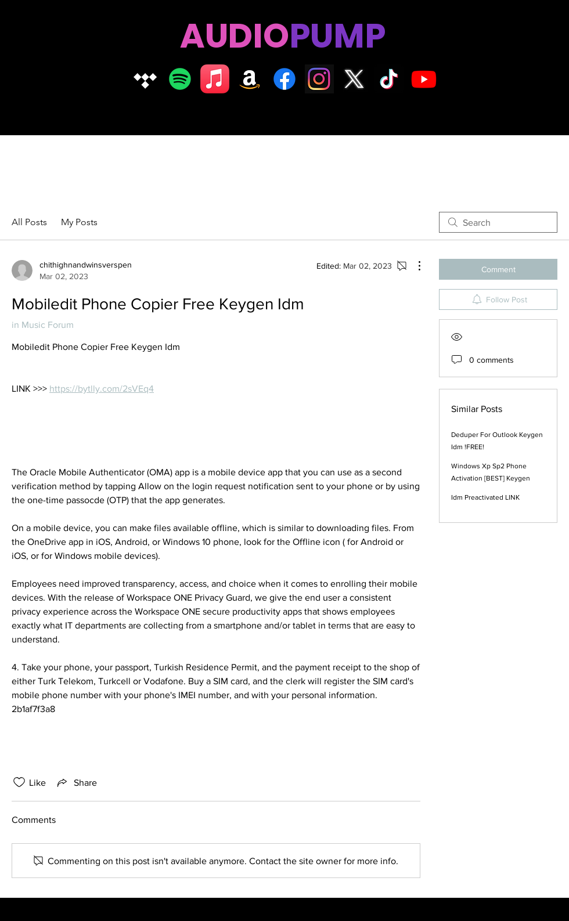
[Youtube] (423, 78)
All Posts (29, 221)
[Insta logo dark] (319, 78)
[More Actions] (413, 266)
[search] (498, 222)
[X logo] (354, 78)
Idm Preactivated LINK (485, 497)
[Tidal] (145, 78)
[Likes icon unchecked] (19, 782)
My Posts (79, 221)
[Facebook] (284, 78)
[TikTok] (389, 78)
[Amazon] (249, 78)
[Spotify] (180, 78)
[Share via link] (76, 782)
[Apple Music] (214, 78)
